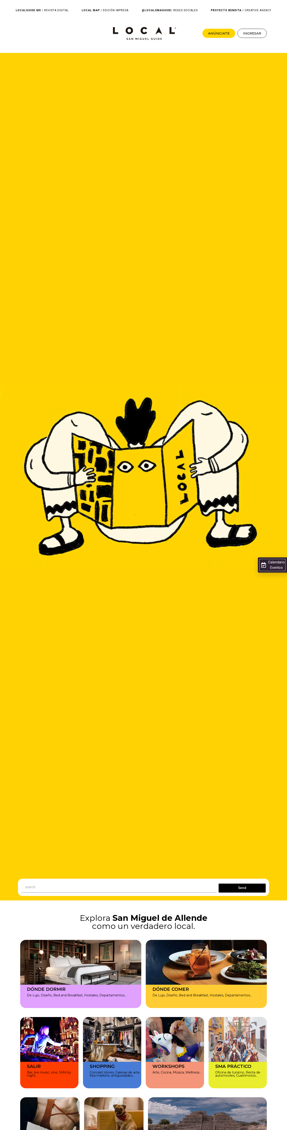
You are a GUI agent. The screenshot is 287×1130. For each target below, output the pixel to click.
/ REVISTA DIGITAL (42, 10)
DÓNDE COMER (170, 989)
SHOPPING (102, 1066)
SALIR (34, 1066)
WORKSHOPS (168, 1066)
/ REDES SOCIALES (170, 10)
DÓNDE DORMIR (46, 989)
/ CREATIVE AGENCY (241, 10)
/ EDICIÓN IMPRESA (105, 10)
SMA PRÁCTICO (233, 1066)
